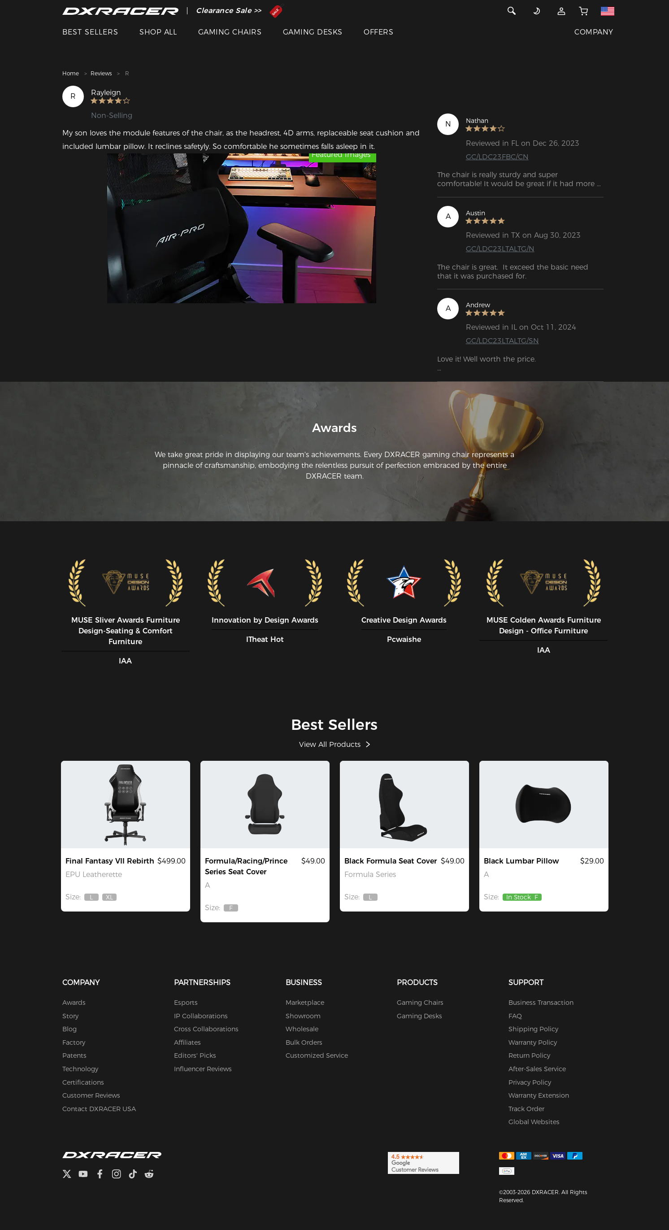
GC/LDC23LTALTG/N (500, 248)
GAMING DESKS (313, 32)
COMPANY (593, 32)
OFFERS (378, 32)
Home (70, 73)
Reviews (101, 73)
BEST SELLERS (90, 32)
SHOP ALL (158, 32)
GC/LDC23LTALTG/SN (502, 341)
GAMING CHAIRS (229, 32)
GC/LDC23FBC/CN (497, 157)
